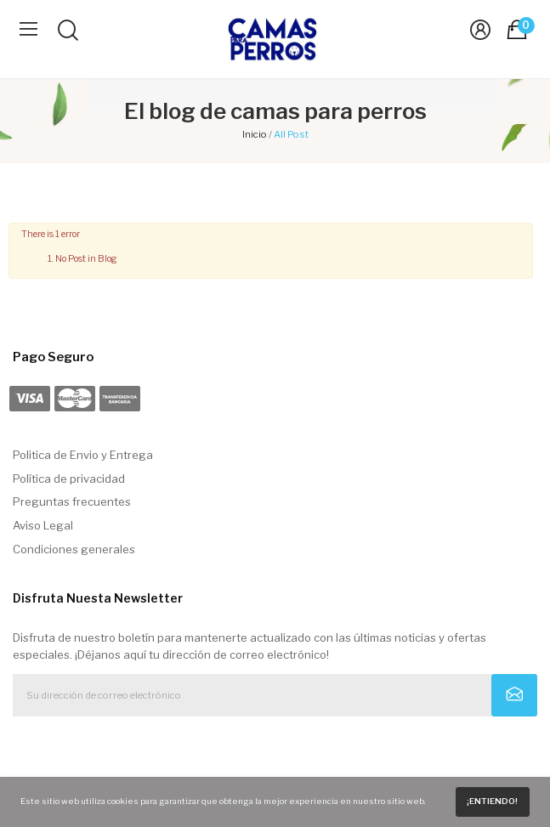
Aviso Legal (43, 525)
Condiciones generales (74, 549)
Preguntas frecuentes (72, 501)
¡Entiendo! (492, 801)
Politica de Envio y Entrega (83, 455)
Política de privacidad (69, 478)
